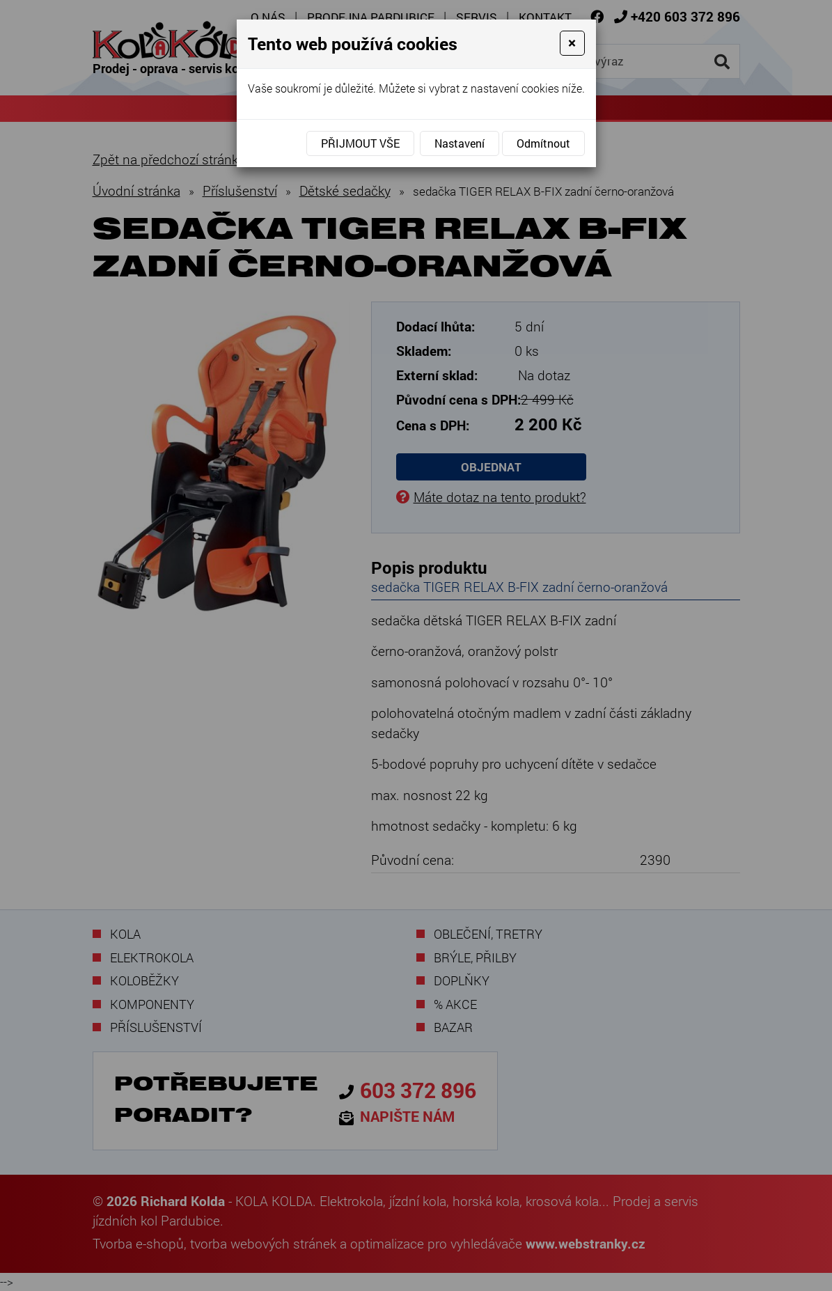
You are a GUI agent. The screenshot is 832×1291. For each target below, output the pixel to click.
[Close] (572, 43)
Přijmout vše (360, 143)
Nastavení (459, 143)
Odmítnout (543, 143)
